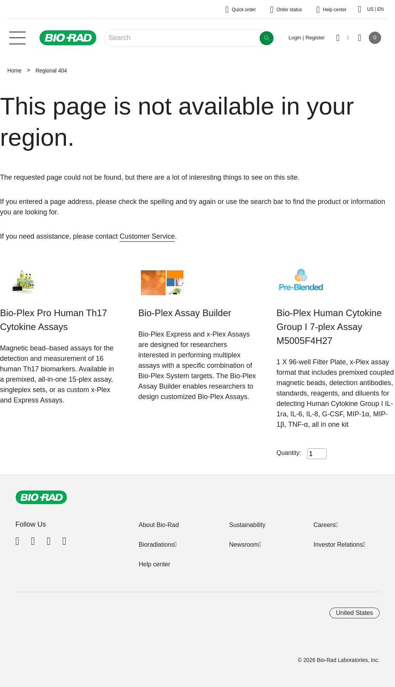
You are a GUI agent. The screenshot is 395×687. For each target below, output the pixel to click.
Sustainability (247, 525)
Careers (324, 525)
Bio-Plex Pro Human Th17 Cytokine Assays (53, 320)
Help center (154, 564)
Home (14, 70)
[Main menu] (17, 37)
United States (354, 613)
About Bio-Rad (158, 525)
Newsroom (243, 544)
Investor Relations (338, 544)
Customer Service (147, 236)
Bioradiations (156, 544)
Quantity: (289, 453)
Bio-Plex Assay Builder (184, 313)
